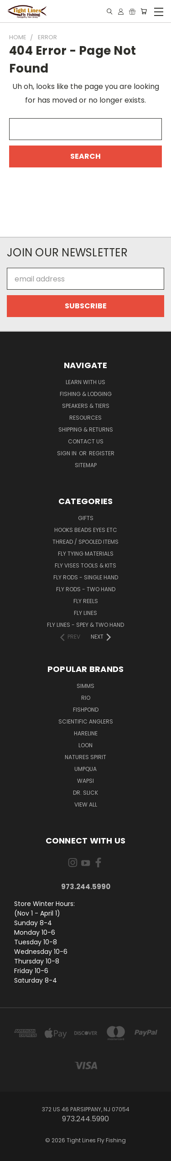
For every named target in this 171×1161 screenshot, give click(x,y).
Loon (85, 745)
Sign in (67, 453)
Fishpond (85, 709)
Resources (85, 418)
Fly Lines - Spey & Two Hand (85, 625)
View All (85, 804)
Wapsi (85, 781)
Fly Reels (85, 601)
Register (101, 453)
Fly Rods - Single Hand (85, 577)
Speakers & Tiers (85, 406)
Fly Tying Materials (86, 553)
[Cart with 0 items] (143, 11)
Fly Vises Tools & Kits (85, 565)
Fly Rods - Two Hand (85, 589)
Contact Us (86, 441)
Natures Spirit (85, 757)
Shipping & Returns (85, 429)
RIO (85, 698)
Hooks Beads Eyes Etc (85, 530)
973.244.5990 (85, 886)
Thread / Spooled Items (85, 542)
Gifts (85, 518)
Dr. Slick (85, 793)
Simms (85, 686)
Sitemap (86, 465)
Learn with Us (85, 382)
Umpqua (85, 769)
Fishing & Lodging (86, 394)
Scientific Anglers (85, 721)
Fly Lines (85, 613)
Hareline (86, 733)
